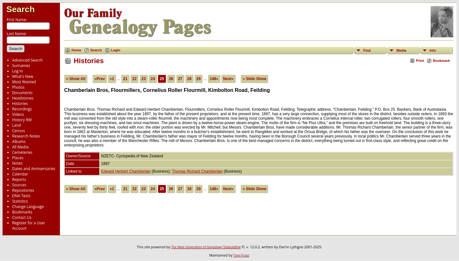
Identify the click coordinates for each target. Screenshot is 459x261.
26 (171, 79)
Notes (17, 163)
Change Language (28, 206)
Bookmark (441, 61)
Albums (19, 141)
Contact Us (22, 217)
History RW (22, 120)
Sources (19, 185)
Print (420, 61)
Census (18, 130)
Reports (19, 179)
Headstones (22, 98)
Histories (20, 103)
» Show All (75, 79)
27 (180, 79)
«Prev (99, 79)
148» (214, 79)
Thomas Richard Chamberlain (197, 171)
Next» (228, 79)
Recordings (22, 109)
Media (401, 50)
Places (17, 157)
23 (144, 79)
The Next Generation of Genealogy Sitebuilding (206, 247)
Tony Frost (241, 255)
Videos (18, 114)
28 (189, 79)
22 (134, 79)
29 (198, 79)
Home (76, 50)
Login (115, 50)
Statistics (20, 201)
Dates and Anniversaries (33, 168)
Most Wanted (24, 82)
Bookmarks (22, 212)
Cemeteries (22, 152)
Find (367, 50)
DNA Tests (21, 195)
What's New (22, 76)
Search (20, 9)
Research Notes (26, 136)
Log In (17, 71)
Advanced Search (27, 60)
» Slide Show (254, 79)
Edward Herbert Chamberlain (125, 171)
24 (152, 79)
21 (125, 79)
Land (16, 125)
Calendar (20, 174)
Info (433, 50)
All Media (20, 147)
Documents (22, 92)
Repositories (23, 190)
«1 (112, 79)
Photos (18, 87)
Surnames (21, 65)
